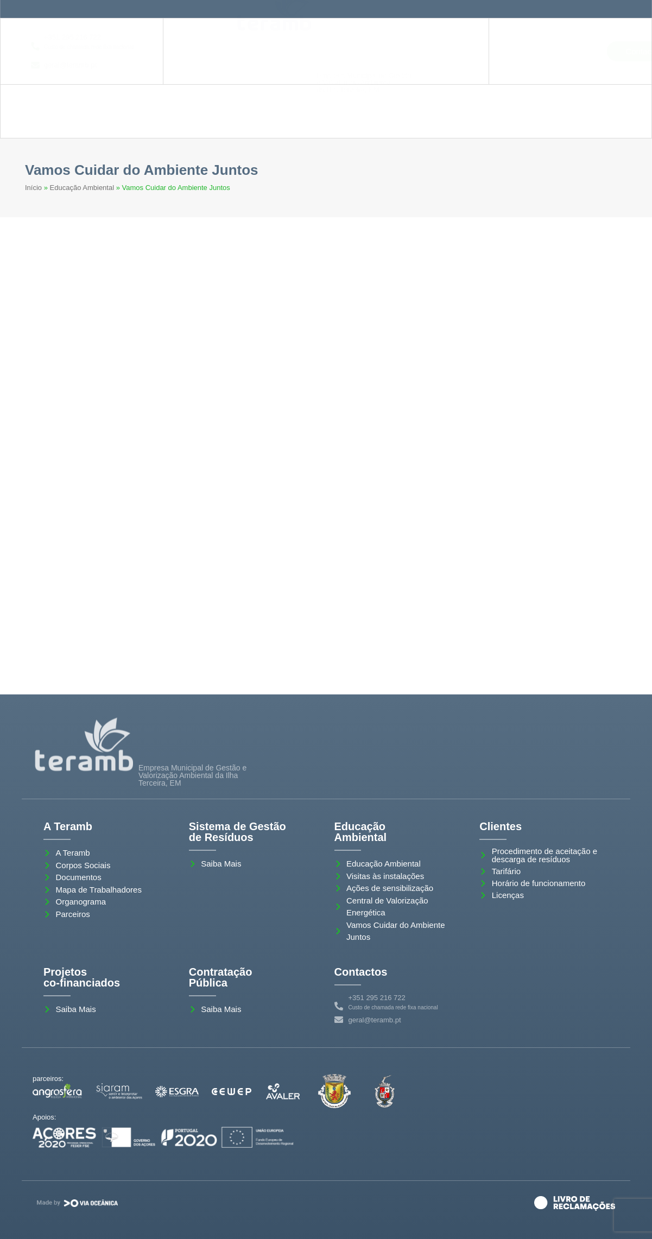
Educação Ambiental (82, 188)
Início (33, 188)
